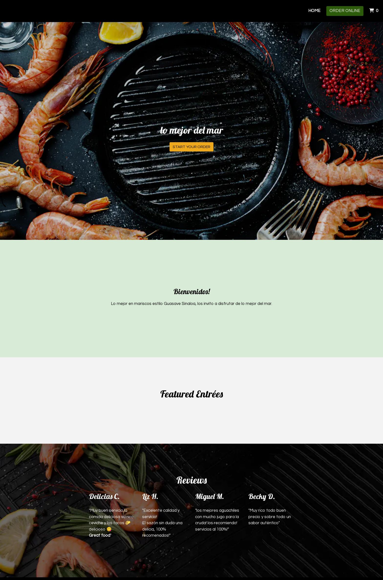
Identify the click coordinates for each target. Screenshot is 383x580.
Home (314, 11)
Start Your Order (191, 147)
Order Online (345, 11)
